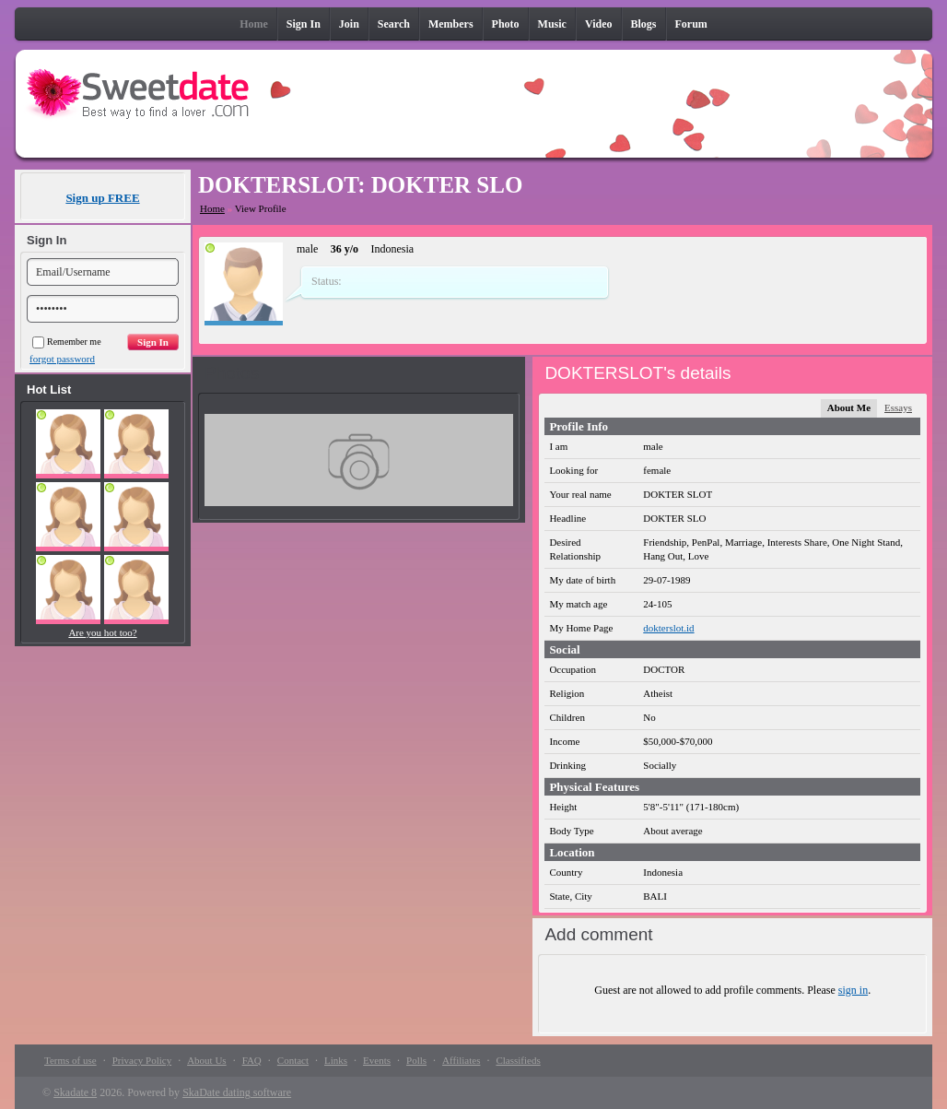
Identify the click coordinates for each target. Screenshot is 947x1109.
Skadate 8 (75, 1092)
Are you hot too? (102, 632)
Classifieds (518, 1060)
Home (212, 208)
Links (335, 1060)
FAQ (252, 1060)
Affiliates (461, 1060)
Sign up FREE (102, 198)
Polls (416, 1060)
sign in (853, 990)
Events (377, 1060)
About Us (206, 1060)
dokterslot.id (668, 627)
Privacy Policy (141, 1060)
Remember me (66, 341)
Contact (293, 1060)
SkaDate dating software (236, 1092)
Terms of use (70, 1060)
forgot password (62, 358)
